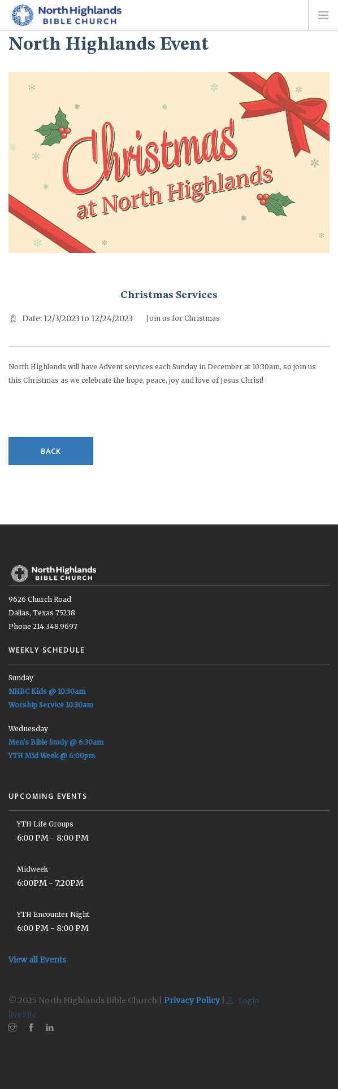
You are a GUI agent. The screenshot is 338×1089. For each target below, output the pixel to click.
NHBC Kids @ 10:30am (46, 691)
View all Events (37, 960)
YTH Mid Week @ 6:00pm (51, 755)
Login (243, 1000)
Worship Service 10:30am (50, 705)
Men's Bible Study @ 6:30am (55, 742)
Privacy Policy (192, 1000)
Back (51, 451)
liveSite (22, 1014)
